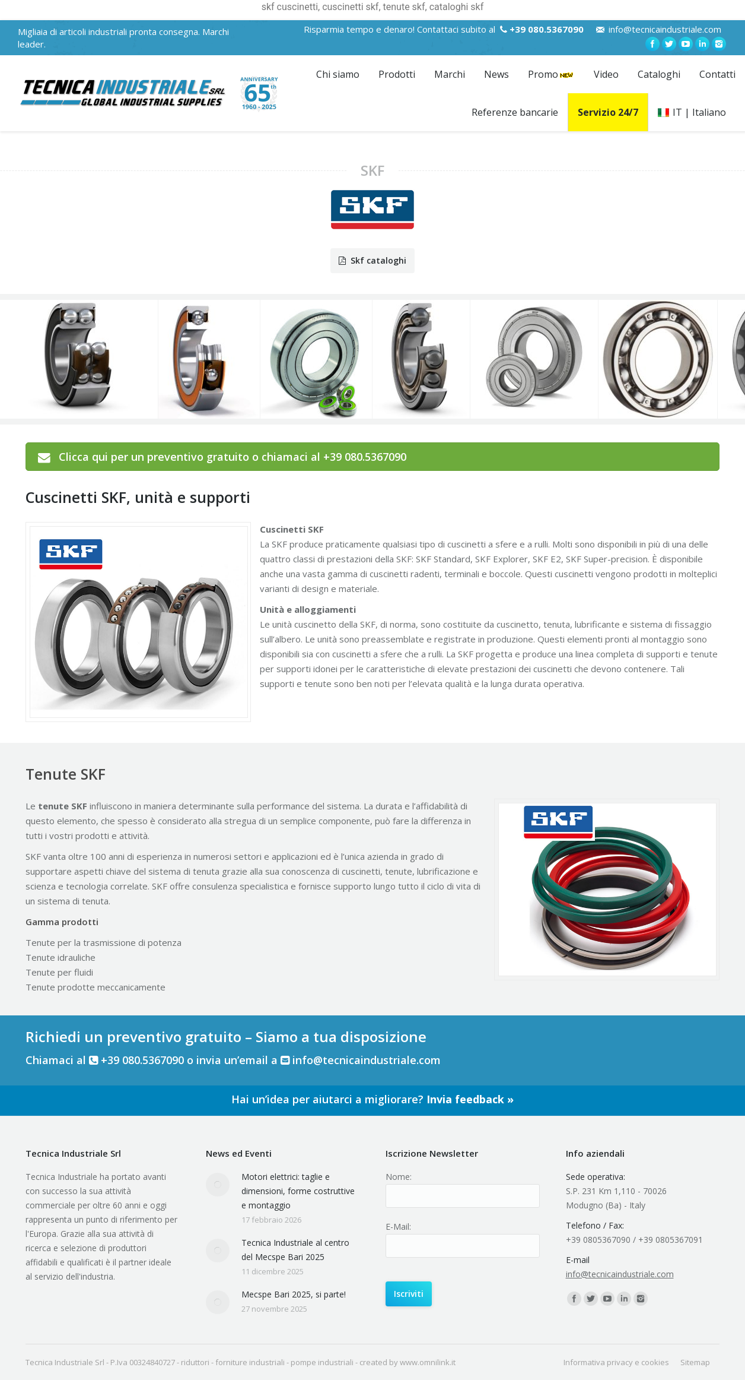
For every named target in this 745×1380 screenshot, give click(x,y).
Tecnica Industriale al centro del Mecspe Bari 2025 (295, 1249)
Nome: (399, 1176)
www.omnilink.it (428, 1362)
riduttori (195, 1362)
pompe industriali (322, 1362)
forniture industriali (250, 1362)
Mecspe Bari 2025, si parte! (293, 1294)
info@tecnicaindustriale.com (665, 29)
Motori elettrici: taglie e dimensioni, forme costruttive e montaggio (298, 1191)
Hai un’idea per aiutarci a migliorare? (372, 1099)
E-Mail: (398, 1226)
